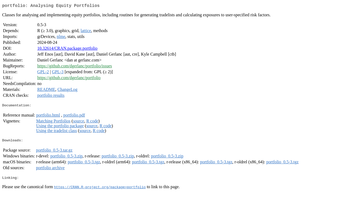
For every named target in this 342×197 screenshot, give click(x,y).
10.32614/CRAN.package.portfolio (67, 49)
